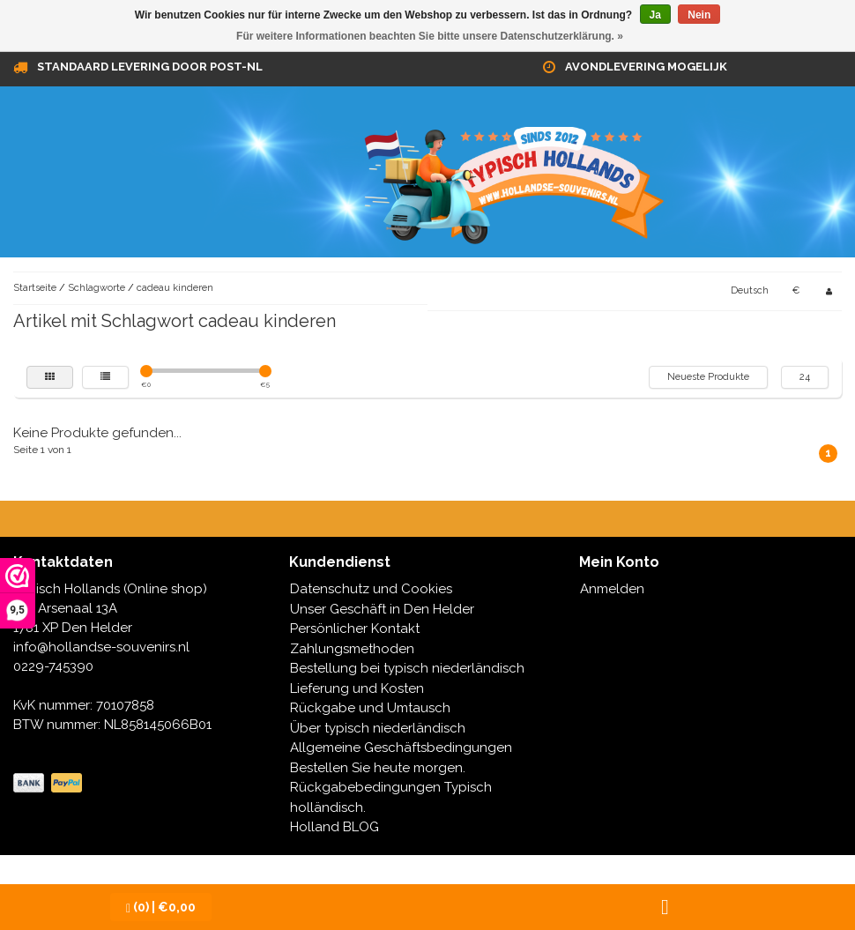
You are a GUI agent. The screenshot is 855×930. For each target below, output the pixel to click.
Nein (699, 15)
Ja (655, 15)
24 (804, 377)
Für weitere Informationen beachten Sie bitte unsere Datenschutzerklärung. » (429, 36)
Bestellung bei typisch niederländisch (407, 668)
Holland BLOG (334, 827)
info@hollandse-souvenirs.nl (101, 647)
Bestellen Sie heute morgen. (377, 768)
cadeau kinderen (175, 288)
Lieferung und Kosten (357, 688)
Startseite (34, 288)
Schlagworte (96, 288)
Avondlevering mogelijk (646, 66)
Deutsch (750, 290)
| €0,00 (161, 907)
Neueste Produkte (708, 377)
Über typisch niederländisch (377, 728)
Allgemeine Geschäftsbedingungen (401, 747)
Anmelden (612, 589)
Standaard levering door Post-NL (150, 66)
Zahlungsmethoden (352, 649)
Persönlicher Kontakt (355, 628)
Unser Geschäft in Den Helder (382, 609)
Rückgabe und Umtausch (370, 708)
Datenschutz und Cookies (371, 589)
